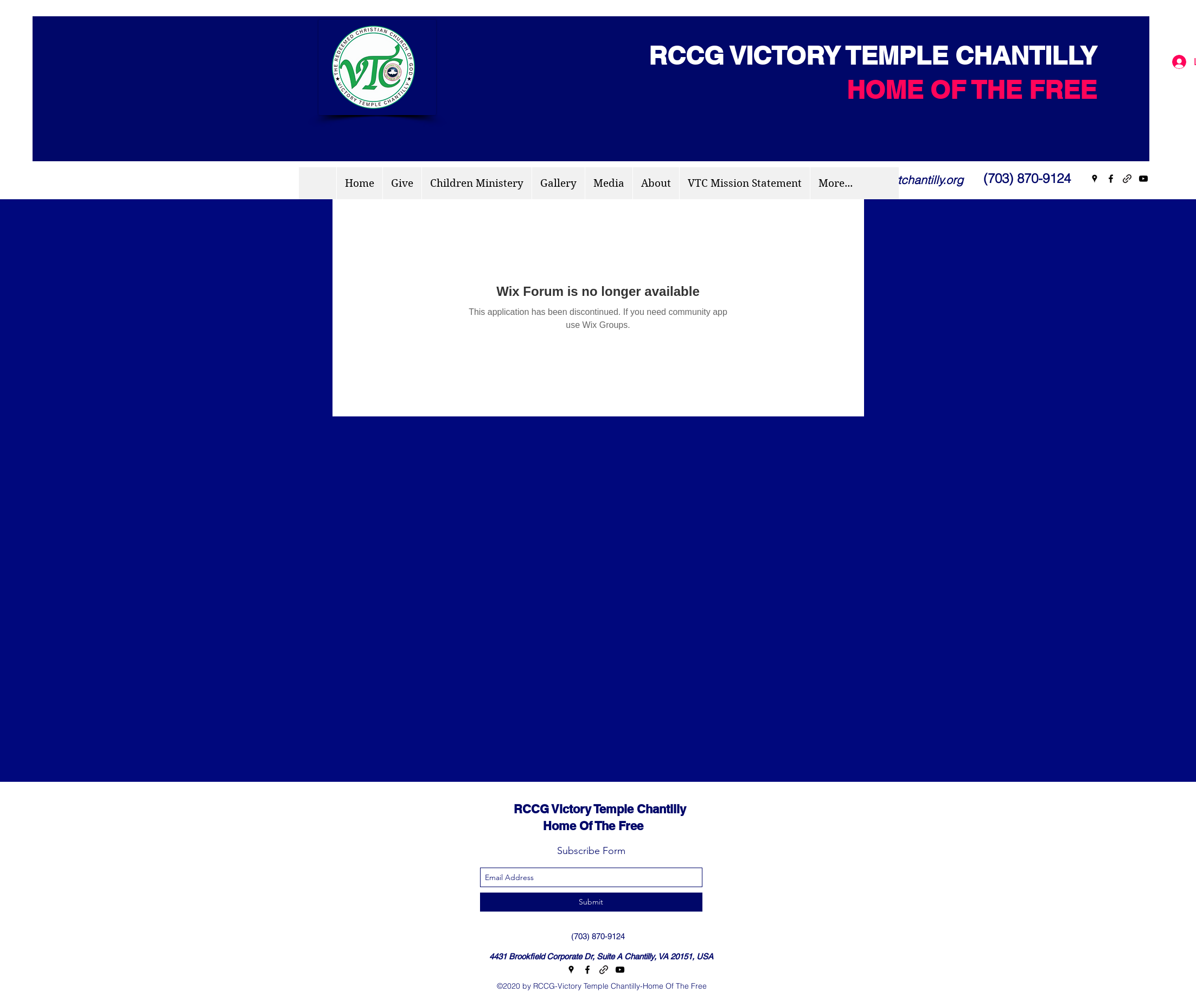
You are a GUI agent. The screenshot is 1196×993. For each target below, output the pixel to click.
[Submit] (591, 902)
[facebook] (1110, 178)
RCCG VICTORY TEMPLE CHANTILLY (866, 55)
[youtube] (1143, 178)
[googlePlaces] (1094, 178)
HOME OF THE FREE (972, 89)
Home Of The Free (568, 826)
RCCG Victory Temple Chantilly (590, 809)
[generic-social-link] (1127, 178)
